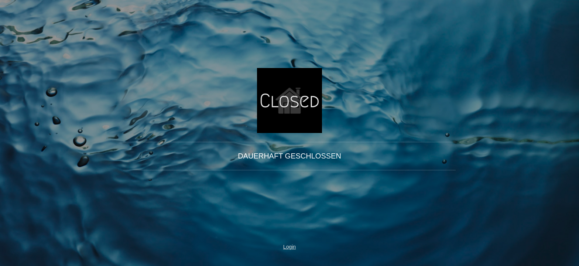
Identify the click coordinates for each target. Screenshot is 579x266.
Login (289, 247)
